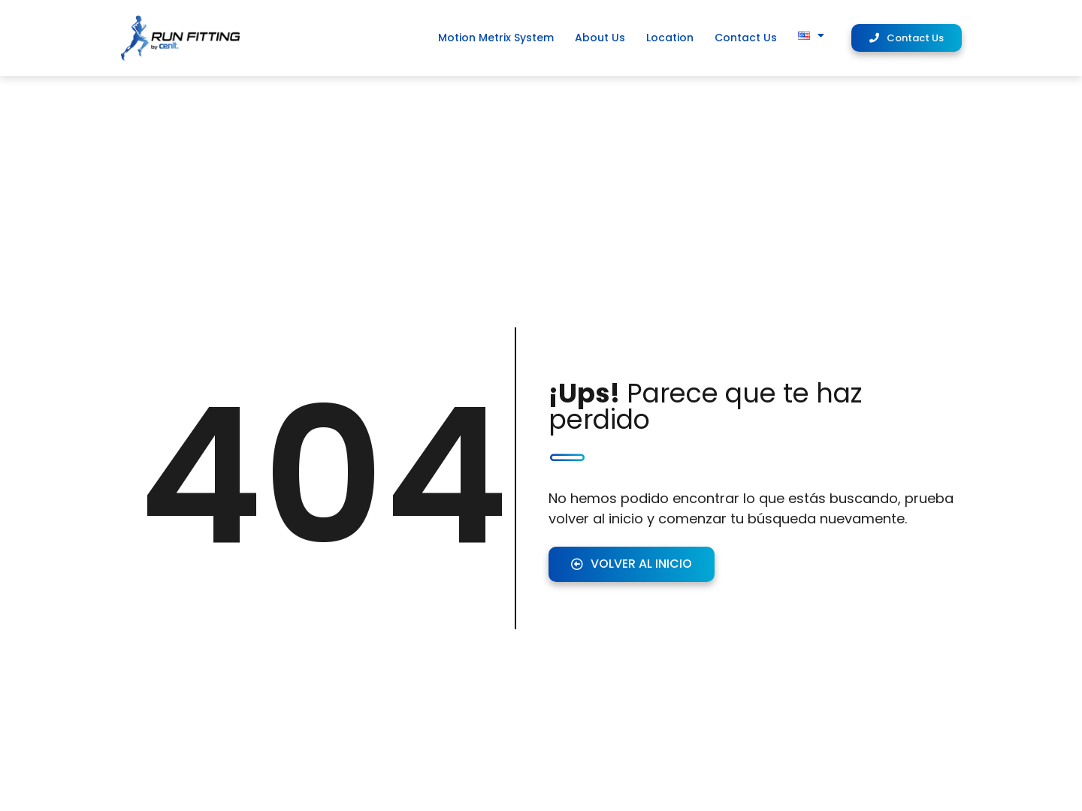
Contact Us (746, 37)
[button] (906, 38)
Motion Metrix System (496, 37)
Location (670, 37)
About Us (600, 37)
